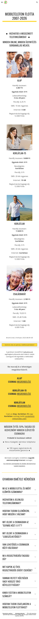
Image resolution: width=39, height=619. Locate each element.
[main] (19, 17)
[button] (2, 2)
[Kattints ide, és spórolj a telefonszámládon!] (19, 345)
